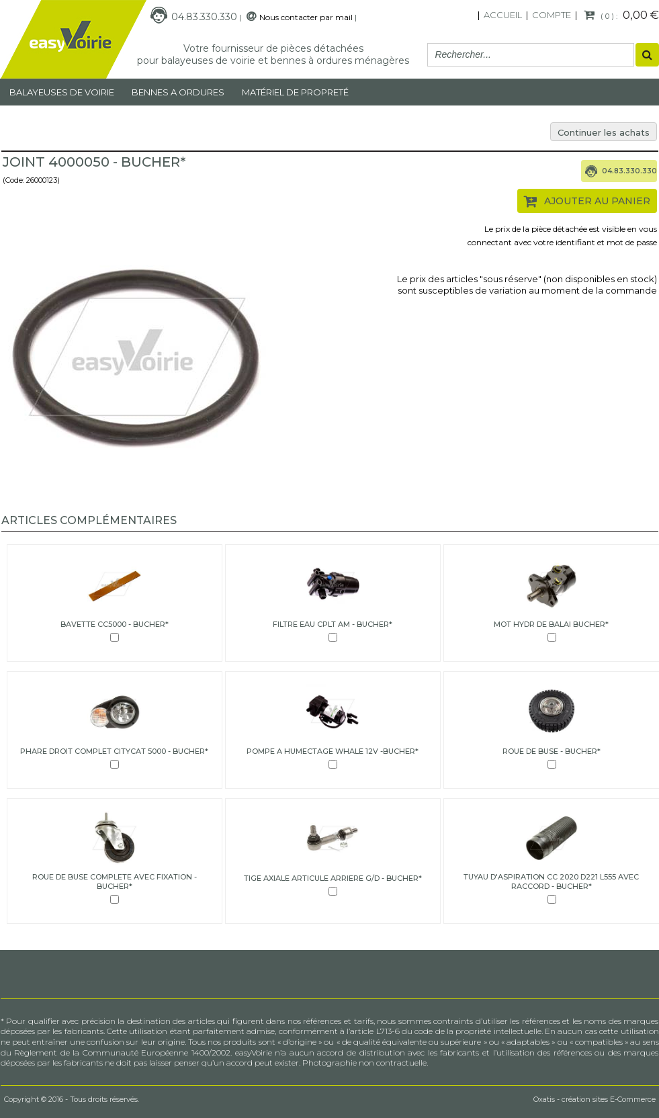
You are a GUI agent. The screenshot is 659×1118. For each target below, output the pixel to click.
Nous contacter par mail (306, 17)
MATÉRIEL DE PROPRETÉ (295, 92)
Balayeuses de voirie (61, 92)
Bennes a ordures (178, 92)
